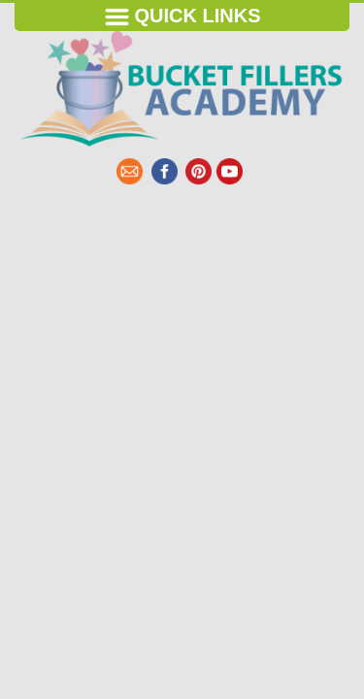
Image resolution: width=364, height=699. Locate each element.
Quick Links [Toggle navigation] (182, 17)
